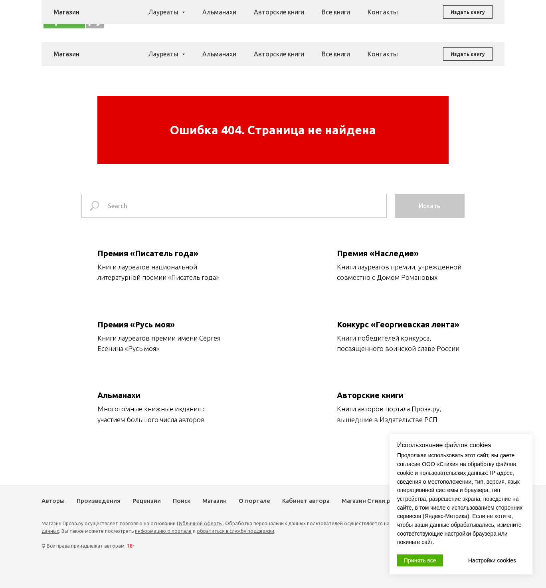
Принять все (420, 560)
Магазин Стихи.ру (368, 501)
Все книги (336, 54)
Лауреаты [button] (164, 54)
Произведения (250, 17)
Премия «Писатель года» (147, 253)
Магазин (348, 17)
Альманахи (219, 54)
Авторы (213, 17)
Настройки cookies (492, 560)
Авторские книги (279, 54)
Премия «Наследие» (378, 253)
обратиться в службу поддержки (235, 531)
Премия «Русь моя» (136, 324)
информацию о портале (163, 531)
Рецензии (292, 17)
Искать (430, 206)
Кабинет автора (306, 501)
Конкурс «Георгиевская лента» (398, 324)
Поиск (321, 17)
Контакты (383, 54)
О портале (254, 501)
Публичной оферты (200, 523)
